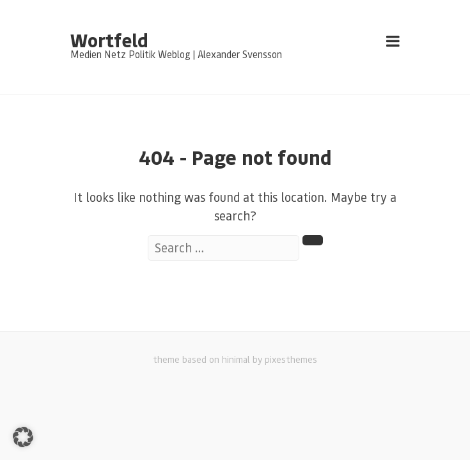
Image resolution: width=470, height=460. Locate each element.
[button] (23, 437)
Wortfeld (109, 39)
